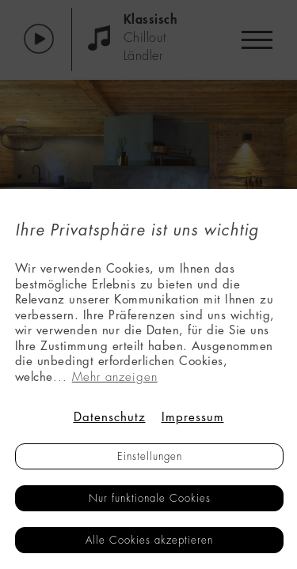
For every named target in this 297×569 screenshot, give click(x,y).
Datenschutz (110, 418)
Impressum (193, 418)
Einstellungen (149, 456)
